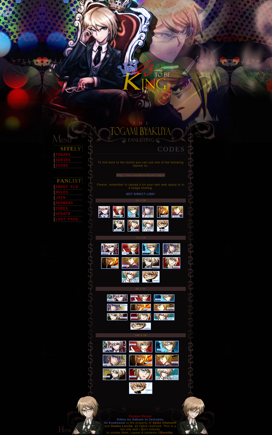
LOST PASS (67, 219)
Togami (63, 155)
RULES (62, 192)
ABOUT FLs (67, 187)
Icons (62, 166)
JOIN (60, 198)
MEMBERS (64, 203)
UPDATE (63, 214)
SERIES (63, 160)
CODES (62, 208)
